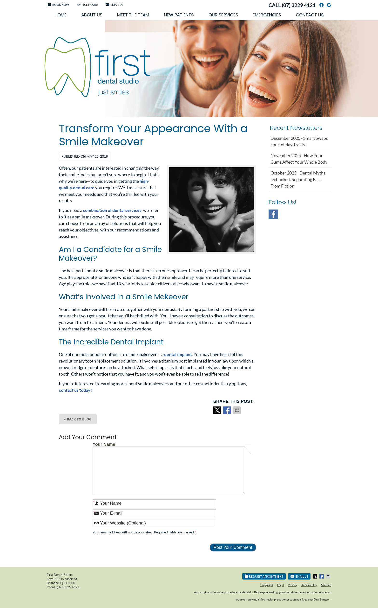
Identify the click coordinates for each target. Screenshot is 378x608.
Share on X (217, 410)
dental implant (178, 354)
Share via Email (237, 410)
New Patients (179, 15)
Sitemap (326, 585)
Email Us (114, 4)
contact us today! (75, 390)
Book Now (58, 4)
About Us (91, 15)
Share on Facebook (227, 410)
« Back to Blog (78, 419)
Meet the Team (133, 15)
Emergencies (267, 15)
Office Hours (87, 4)
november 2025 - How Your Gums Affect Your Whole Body (298, 159)
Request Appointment (264, 576)
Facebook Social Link (273, 214)
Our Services (223, 15)
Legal (280, 585)
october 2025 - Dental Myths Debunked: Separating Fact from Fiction (297, 179)
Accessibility (309, 585)
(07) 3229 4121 (299, 5)
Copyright (266, 585)
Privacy (292, 585)
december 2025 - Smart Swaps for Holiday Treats (299, 141)
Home (60, 15)
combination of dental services (112, 210)
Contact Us (310, 15)
